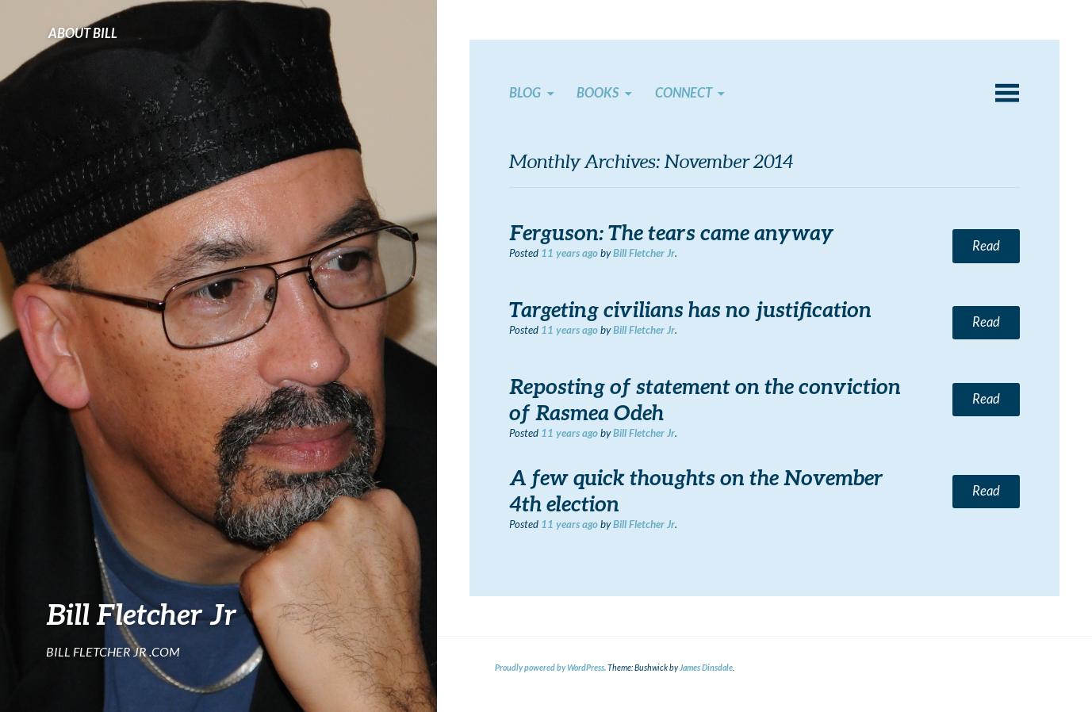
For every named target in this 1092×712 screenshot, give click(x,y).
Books (598, 93)
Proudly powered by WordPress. (550, 667)
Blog (525, 93)
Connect (683, 93)
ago (569, 253)
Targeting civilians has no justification (690, 309)
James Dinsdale (706, 667)
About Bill (82, 33)
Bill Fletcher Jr (141, 613)
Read (986, 246)
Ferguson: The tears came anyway (671, 232)
